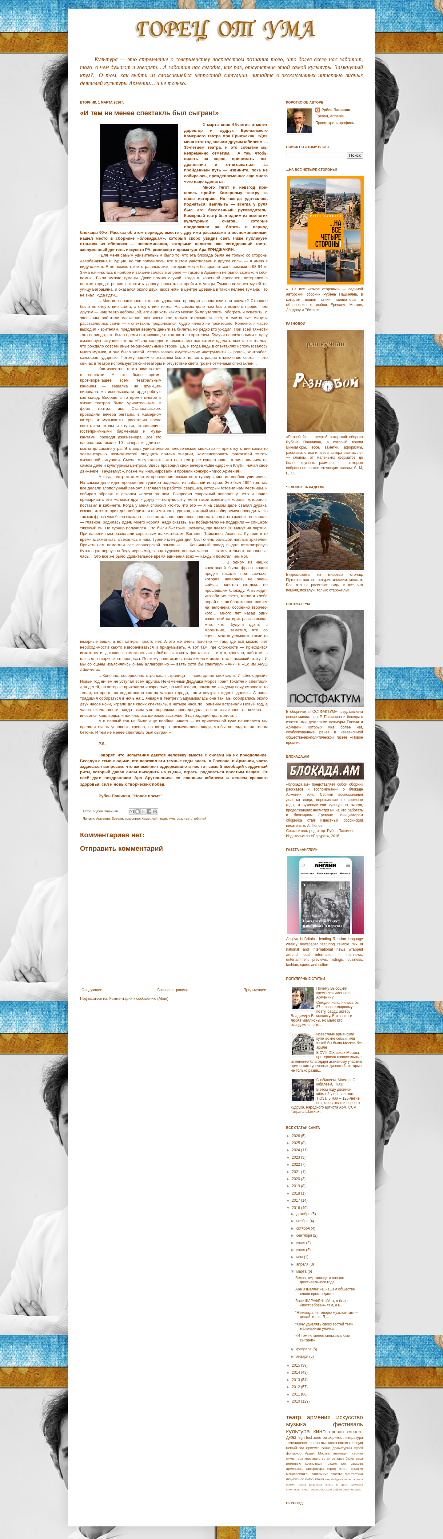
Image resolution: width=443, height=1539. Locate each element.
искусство (132, 818)
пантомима (320, 1474)
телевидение (297, 1443)
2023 (296, 1157)
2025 (296, 1143)
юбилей (200, 818)
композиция (314, 1463)
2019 (296, 1186)
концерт (355, 1431)
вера (359, 1458)
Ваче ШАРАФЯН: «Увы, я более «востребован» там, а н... (322, 1303)
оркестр (313, 1448)
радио (332, 1463)
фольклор (293, 1453)
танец (305, 1489)
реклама (357, 1484)
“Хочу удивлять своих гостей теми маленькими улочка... (324, 1326)
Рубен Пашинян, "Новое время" (130, 796)
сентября (304, 1235)
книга (343, 1468)
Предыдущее (255, 990)
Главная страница (173, 990)
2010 (296, 1401)
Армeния (103, 818)
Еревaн (117, 818)
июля (301, 1243)
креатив (357, 1468)
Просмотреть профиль (334, 123)
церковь (357, 1463)
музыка (296, 1424)
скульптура (294, 1458)
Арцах (310, 1453)
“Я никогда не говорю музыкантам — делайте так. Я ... (326, 1314)
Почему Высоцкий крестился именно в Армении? (333, 992)
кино (319, 1431)
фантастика (354, 1474)
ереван (336, 1431)
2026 (296, 1136)
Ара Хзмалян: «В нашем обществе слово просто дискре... (325, 1291)
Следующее (92, 990)
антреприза (336, 1458)
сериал (357, 1453)
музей (358, 1448)
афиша (358, 1479)
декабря (303, 1214)
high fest (305, 1437)
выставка (329, 1443)
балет (349, 1458)
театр (188, 818)
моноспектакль (297, 1474)
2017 (296, 1200)
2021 (296, 1172)
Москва (323, 1453)
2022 (296, 1164)
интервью (293, 1463)
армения (319, 1417)
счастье (337, 1474)
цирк (346, 1489)
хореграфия (333, 1489)
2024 (296, 1150)
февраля (304, 1349)
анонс (348, 1479)
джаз (291, 1437)
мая (300, 1257)
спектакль (293, 1489)
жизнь (329, 1484)
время (290, 1484)
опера (314, 1443)
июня (301, 1250)
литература (353, 1437)
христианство (315, 1458)
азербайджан (334, 1479)
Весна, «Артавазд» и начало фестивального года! (319, 1280)
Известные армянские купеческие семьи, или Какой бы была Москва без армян (339, 1041)
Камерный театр (154, 818)
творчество (317, 1489)
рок (343, 1463)
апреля (302, 1264)
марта (302, 1271)
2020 (296, 1179)
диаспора (315, 1484)
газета (301, 1484)
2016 (296, 1208)
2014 (296, 1372)
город (331, 1468)
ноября (302, 1221)
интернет (342, 1484)
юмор (309, 1479)
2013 (296, 1380)
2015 (296, 1365)
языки (319, 1479)
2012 (296, 1387)
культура (175, 818)
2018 (296, 1193)
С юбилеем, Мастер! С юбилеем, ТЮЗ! (335, 1082)
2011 (296, 1394)
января (302, 1356)
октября (303, 1228)
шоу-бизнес (295, 1479)
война (326, 1448)
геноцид (356, 1443)
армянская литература (305, 1468)
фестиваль (348, 1424)
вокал (343, 1443)
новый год (295, 1448)
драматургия (342, 1448)
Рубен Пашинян (335, 110)
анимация (341, 1453)
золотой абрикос (327, 1437)
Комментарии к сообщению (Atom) (138, 998)
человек (355, 1489)
